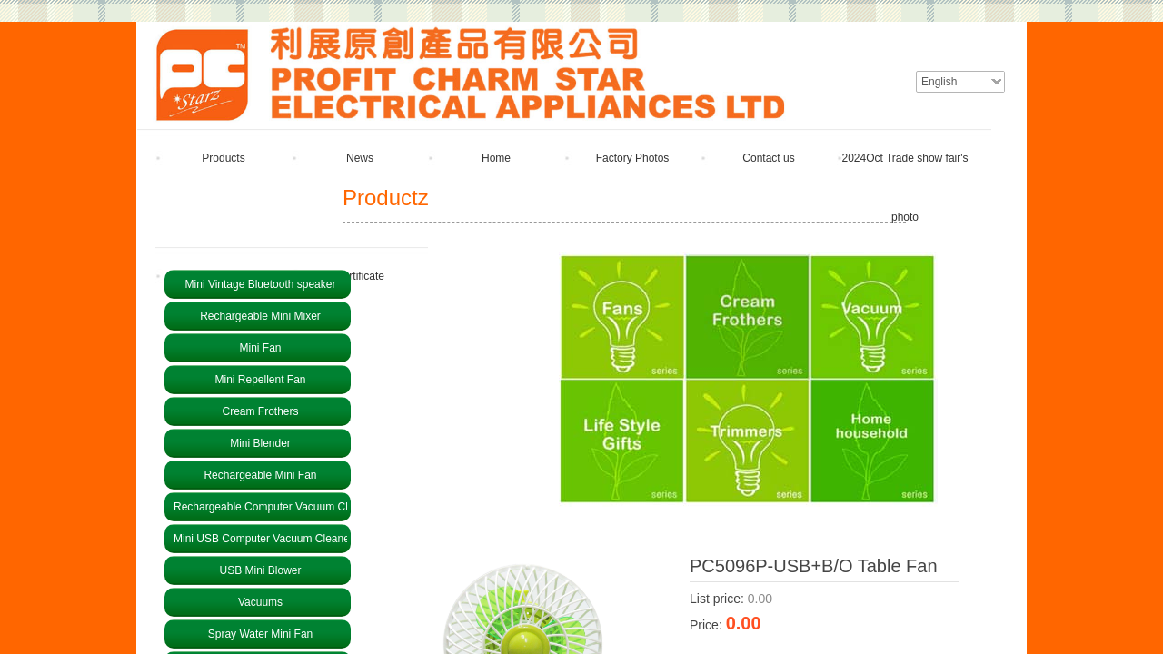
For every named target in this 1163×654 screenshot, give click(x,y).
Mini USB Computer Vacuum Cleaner (260, 538)
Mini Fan (260, 348)
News (359, 158)
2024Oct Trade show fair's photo (904, 187)
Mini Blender (260, 443)
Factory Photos (633, 158)
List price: (717, 598)
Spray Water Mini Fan (260, 634)
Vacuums (260, 602)
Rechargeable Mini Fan (260, 475)
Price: (706, 625)
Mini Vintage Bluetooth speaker (260, 284)
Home (496, 158)
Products (223, 158)
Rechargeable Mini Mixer (260, 316)
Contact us (768, 158)
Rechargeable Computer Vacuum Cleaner (260, 506)
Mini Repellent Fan (259, 379)
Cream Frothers (260, 411)
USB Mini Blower (260, 570)
